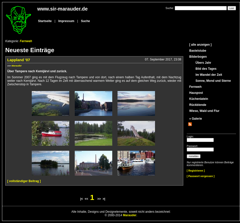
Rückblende (197, 105)
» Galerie (195, 118)
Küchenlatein (198, 99)
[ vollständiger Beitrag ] (24, 181)
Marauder (17, 65)
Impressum (66, 21)
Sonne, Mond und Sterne (213, 81)
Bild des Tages (206, 68)
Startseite (45, 21)
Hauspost (196, 93)
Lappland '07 (18, 60)
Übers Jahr (203, 62)
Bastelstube (197, 50)
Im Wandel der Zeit (209, 75)
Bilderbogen (198, 56)
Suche (85, 21)
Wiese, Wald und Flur (204, 111)
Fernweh (26, 41)
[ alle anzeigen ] (200, 44)
